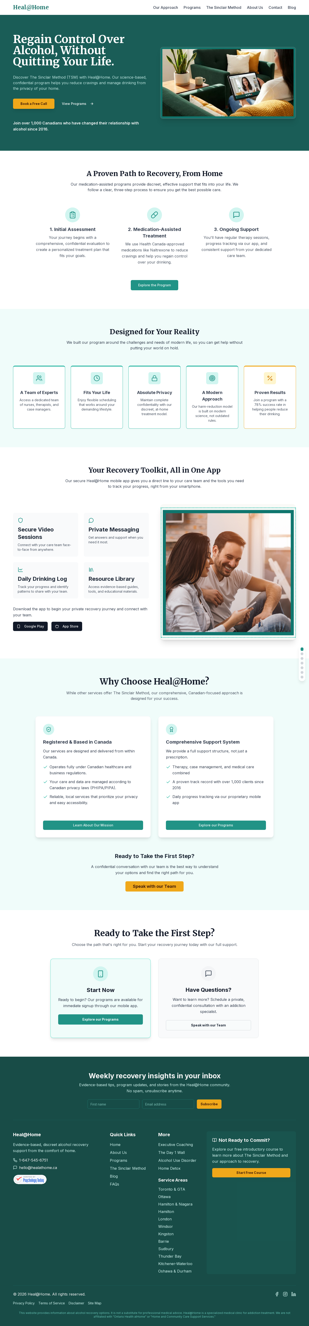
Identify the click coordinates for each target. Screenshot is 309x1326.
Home (115, 1144)
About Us (255, 7)
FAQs (114, 1184)
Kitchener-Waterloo (175, 1263)
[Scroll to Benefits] (302, 658)
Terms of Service (51, 1303)
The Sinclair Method (223, 7)
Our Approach (165, 7)
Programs (192, 7)
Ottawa (164, 1196)
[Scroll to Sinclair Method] (302, 677)
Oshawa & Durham (174, 1271)
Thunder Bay (169, 1256)
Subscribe (209, 1104)
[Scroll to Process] (302, 672)
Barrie (163, 1241)
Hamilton (166, 1211)
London (165, 1219)
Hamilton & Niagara (175, 1204)
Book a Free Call (33, 104)
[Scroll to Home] (302, 649)
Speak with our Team (154, 886)
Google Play (30, 626)
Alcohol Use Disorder (177, 1160)
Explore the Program (154, 285)
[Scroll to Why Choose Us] (302, 667)
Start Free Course (251, 1173)
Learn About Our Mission (93, 825)
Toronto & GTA (171, 1189)
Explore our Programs (216, 825)
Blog (292, 7)
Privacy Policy (24, 1303)
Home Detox (169, 1168)
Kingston (166, 1234)
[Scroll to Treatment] (302, 653)
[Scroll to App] (302, 663)
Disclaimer (76, 1303)
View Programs (78, 104)
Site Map (94, 1303)
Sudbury (166, 1248)
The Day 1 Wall (171, 1152)
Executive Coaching (175, 1144)
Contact (275, 7)
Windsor (165, 1226)
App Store (66, 626)
